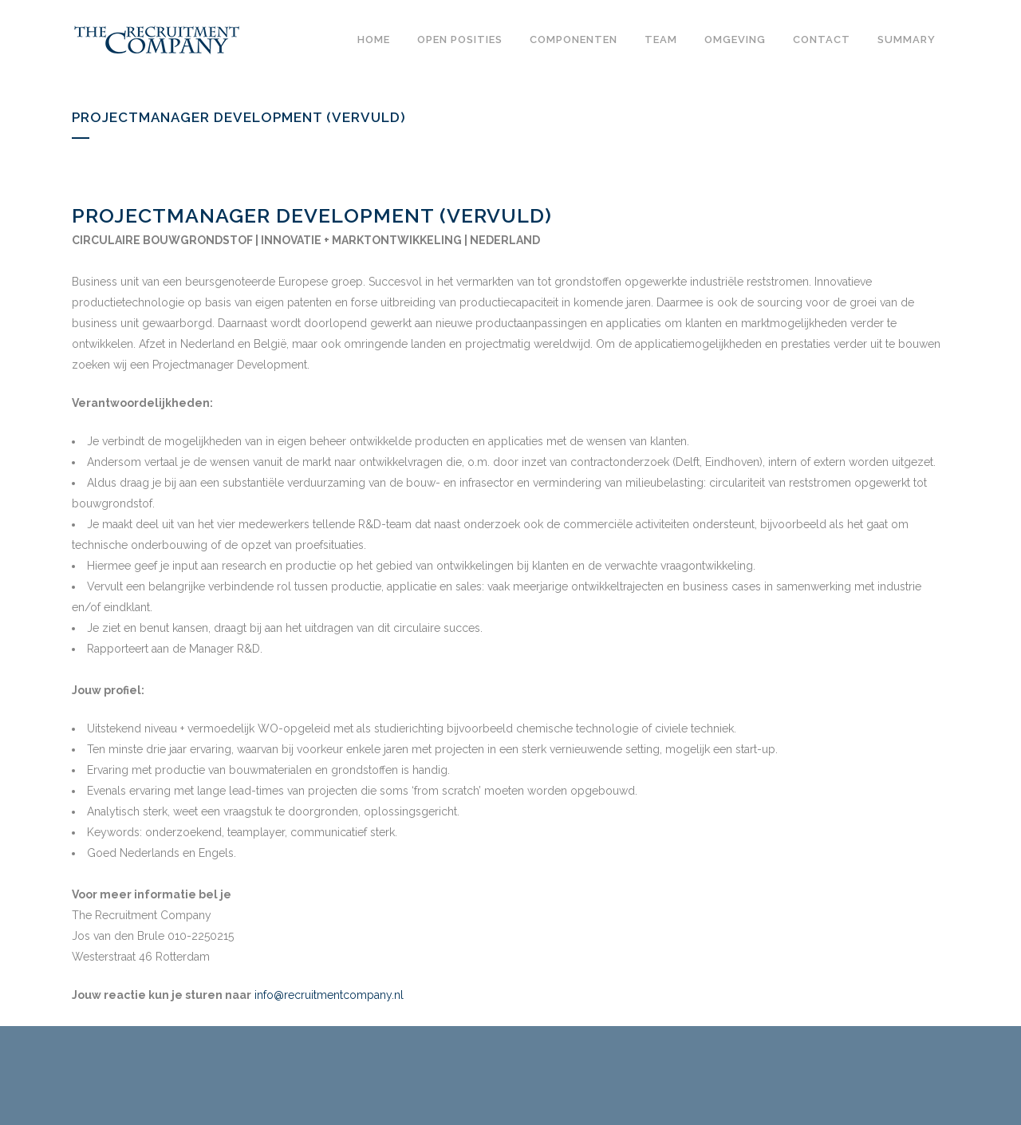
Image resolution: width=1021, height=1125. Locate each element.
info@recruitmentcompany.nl (329, 995)
